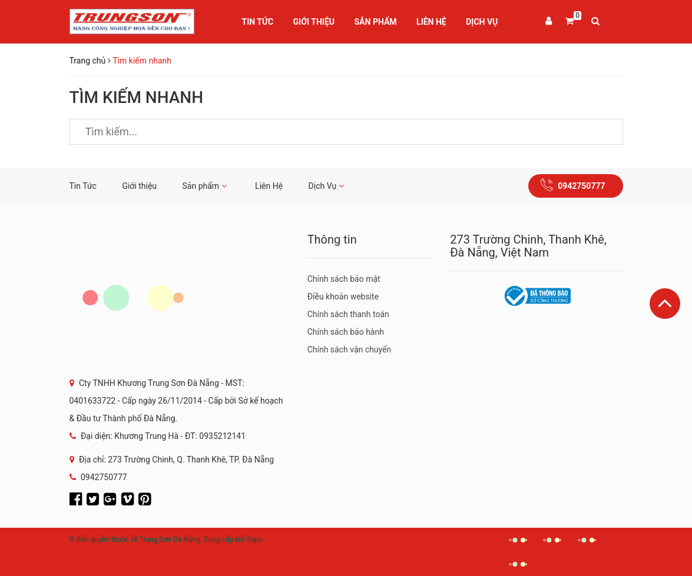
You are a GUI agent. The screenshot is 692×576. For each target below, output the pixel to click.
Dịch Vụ (482, 21)
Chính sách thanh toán (348, 314)
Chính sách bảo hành (345, 332)
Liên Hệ (431, 21)
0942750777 (581, 186)
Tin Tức (258, 21)
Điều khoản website (343, 296)
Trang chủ (87, 60)
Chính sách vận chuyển (349, 349)
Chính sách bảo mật (343, 279)
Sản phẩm (376, 21)
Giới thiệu (314, 21)
